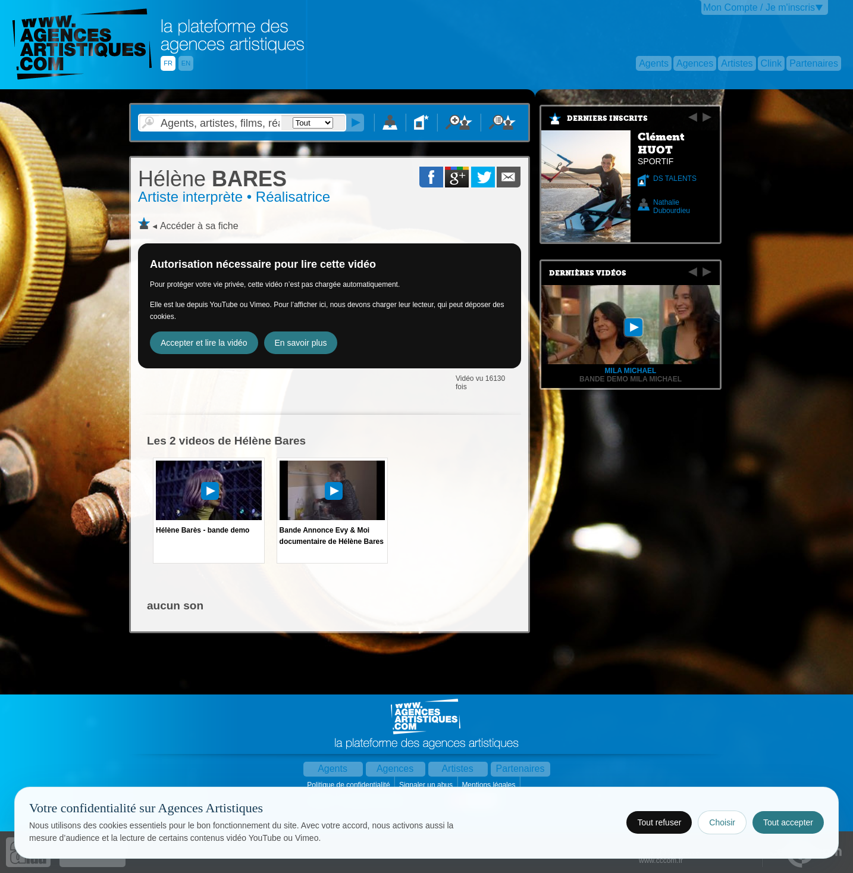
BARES (212, 179)
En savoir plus (301, 343)
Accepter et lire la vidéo (204, 343)
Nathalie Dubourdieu (671, 206)
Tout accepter (788, 822)
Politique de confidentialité (349, 785)
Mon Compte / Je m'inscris (759, 7)
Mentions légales (489, 785)
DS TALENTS (675, 178)
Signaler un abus (426, 785)
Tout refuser (659, 822)
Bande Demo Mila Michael (630, 379)
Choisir (722, 822)
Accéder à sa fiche (199, 226)
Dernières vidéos (587, 273)
